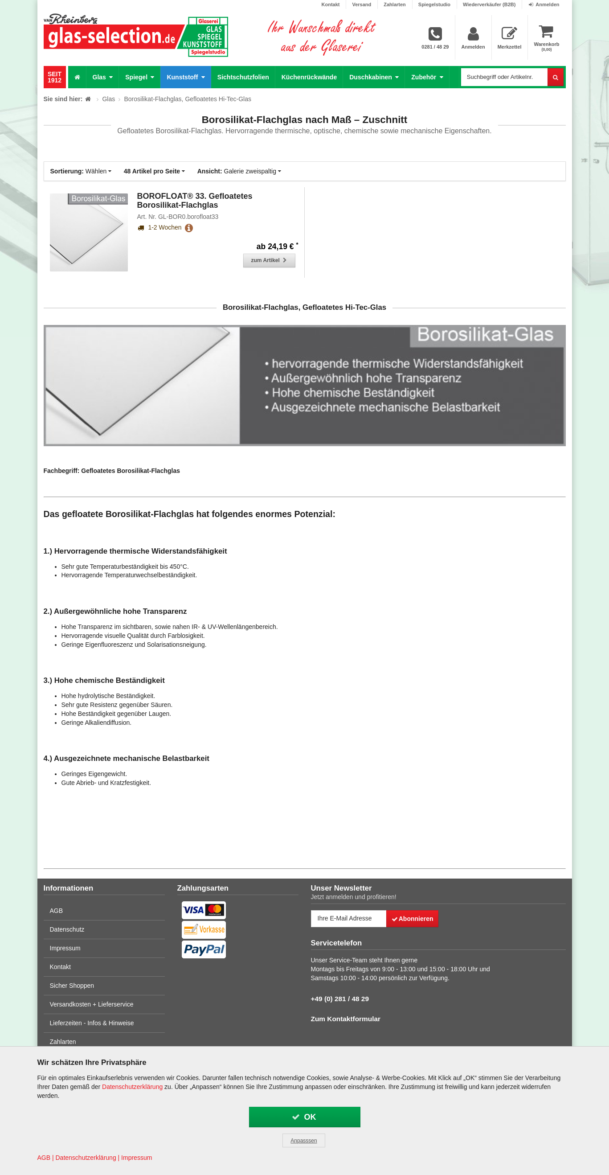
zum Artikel (270, 260)
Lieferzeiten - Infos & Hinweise (92, 1023)
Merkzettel (510, 37)
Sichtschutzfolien (243, 77)
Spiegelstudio (434, 4)
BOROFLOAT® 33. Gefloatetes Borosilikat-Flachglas (195, 201)
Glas (103, 77)
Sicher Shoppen (72, 985)
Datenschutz (67, 929)
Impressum (65, 948)
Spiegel (139, 77)
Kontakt (331, 4)
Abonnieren (412, 918)
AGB (56, 910)
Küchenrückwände (309, 77)
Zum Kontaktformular (345, 1019)
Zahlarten (395, 4)
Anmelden (543, 4)
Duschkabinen (374, 77)
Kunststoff (185, 77)
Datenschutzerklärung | (87, 1157)
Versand (361, 4)
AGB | (45, 1157)
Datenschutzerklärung (132, 1086)
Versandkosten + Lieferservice (92, 1004)
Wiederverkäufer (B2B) (489, 4)
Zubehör (427, 77)
